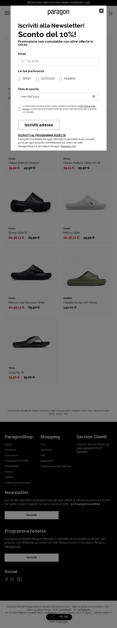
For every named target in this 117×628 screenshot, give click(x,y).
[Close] (101, 11)
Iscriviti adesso (38, 124)
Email (22, 53)
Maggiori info (68, 146)
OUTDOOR (48, 78)
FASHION (69, 78)
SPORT (27, 78)
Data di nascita (28, 89)
